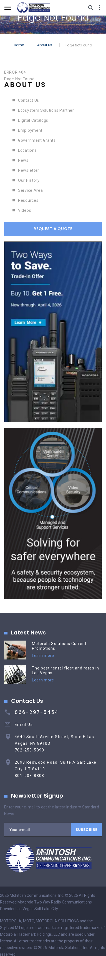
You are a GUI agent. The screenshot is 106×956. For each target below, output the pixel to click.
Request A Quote (53, 228)
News (23, 160)
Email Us (24, 724)
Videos (24, 210)
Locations (27, 150)
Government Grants (37, 140)
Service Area (30, 190)
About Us (44, 44)
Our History (29, 180)
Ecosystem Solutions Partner (46, 110)
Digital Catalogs (33, 120)
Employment (30, 130)
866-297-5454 (37, 712)
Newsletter (28, 170)
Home (19, 44)
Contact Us (28, 100)
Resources (28, 200)
